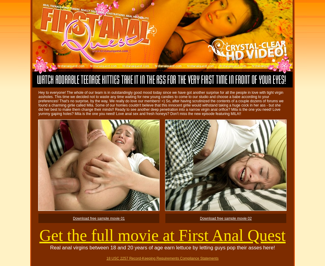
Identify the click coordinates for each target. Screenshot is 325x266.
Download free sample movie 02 (226, 218)
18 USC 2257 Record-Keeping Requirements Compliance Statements (162, 258)
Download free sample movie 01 (99, 218)
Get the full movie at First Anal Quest (162, 235)
